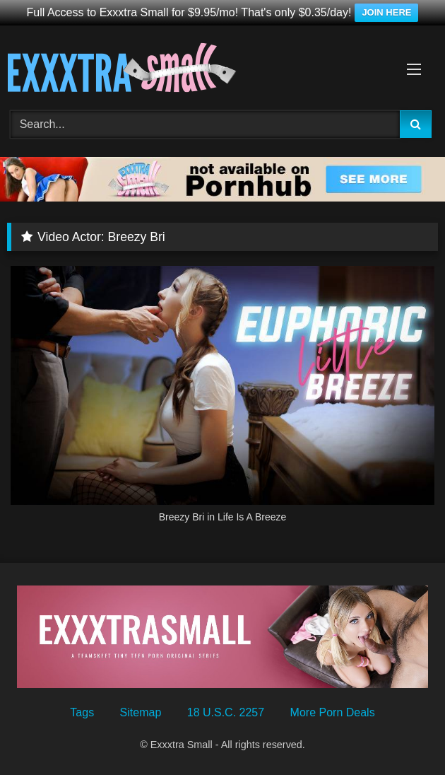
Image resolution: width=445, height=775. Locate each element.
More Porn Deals (332, 712)
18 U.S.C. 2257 (225, 712)
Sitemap (141, 712)
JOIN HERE (386, 12)
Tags (82, 712)
